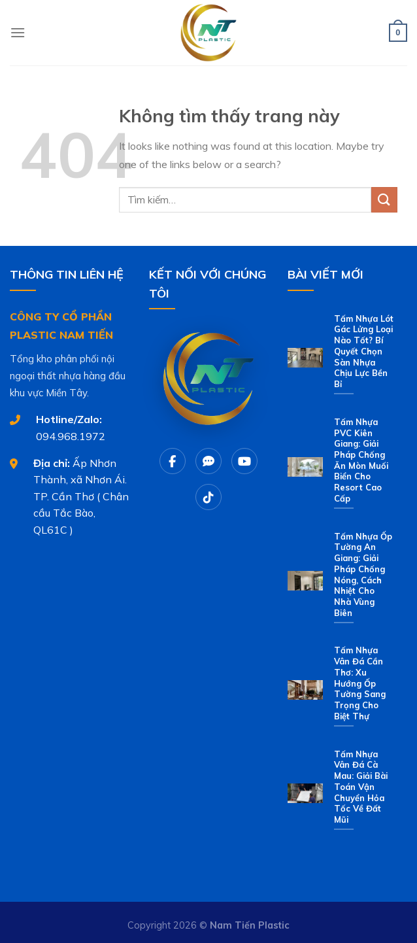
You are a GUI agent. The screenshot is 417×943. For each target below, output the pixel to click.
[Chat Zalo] (208, 461)
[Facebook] (172, 461)
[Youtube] (244, 461)
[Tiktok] (208, 497)
